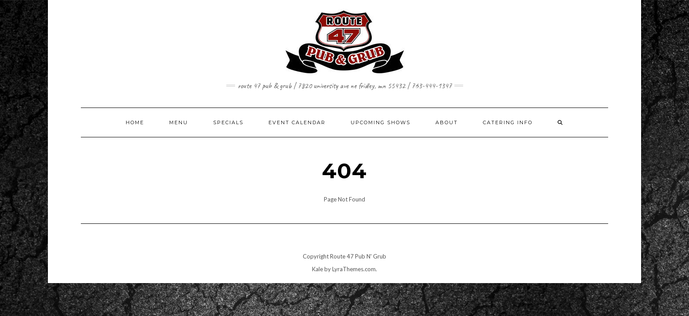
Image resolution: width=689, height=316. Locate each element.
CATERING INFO (508, 122)
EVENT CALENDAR (297, 122)
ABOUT (446, 122)
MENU (178, 122)
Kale (317, 269)
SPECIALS (228, 122)
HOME (135, 122)
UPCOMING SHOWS (380, 122)
